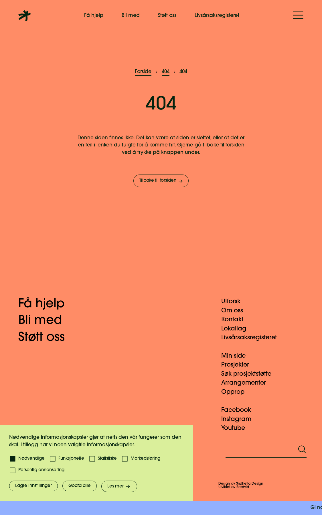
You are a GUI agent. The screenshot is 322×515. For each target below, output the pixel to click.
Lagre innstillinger (33, 486)
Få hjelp (93, 15)
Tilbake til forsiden (161, 181)
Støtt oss (167, 15)
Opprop (236, 392)
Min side (236, 356)
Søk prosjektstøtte (249, 374)
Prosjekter (238, 365)
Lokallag (237, 329)
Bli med (131, 15)
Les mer (119, 486)
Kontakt (235, 320)
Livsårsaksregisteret (217, 15)
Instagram (239, 419)
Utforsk (234, 302)
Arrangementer (247, 383)
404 (165, 71)
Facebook (239, 410)
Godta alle (79, 486)
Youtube (236, 428)
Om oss (235, 311)
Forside (143, 71)
